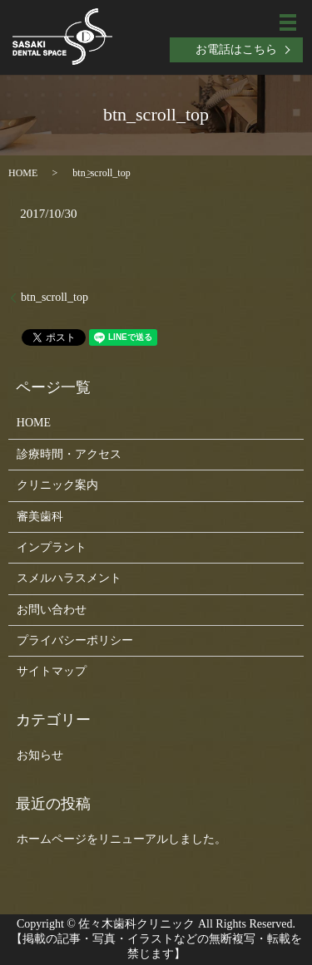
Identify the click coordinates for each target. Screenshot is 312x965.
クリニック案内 (57, 485)
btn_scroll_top (54, 297)
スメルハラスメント (69, 578)
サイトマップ (52, 671)
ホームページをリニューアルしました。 (121, 839)
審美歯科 (40, 516)
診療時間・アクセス (69, 454)
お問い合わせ (52, 609)
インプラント (52, 547)
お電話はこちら (236, 49)
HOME (22, 173)
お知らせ (40, 755)
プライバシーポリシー (75, 640)
